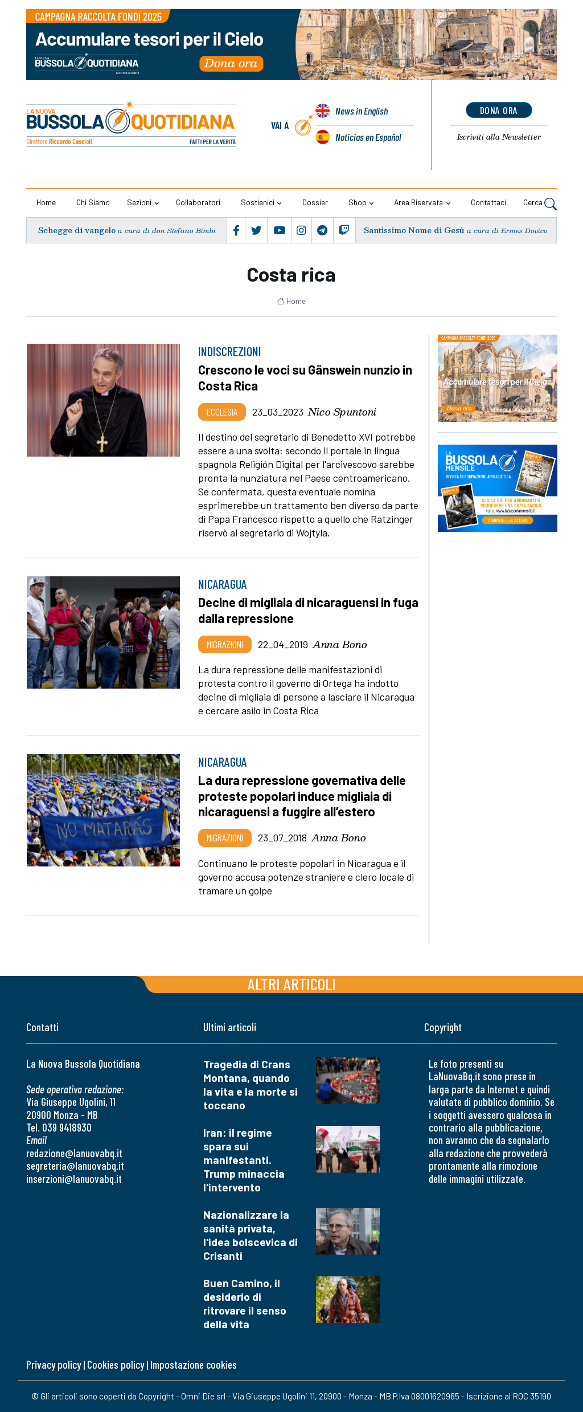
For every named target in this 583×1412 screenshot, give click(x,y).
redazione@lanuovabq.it (74, 1152)
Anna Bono (340, 644)
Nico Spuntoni (342, 411)
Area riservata (418, 202)
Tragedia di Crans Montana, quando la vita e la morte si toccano (250, 1084)
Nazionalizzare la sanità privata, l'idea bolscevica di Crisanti (250, 1235)
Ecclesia (222, 411)
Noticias (368, 137)
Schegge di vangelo (77, 230)
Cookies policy (115, 1364)
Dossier (315, 202)
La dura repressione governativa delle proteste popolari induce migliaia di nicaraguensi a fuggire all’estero (302, 795)
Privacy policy (53, 1364)
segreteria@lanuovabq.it (75, 1165)
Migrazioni (225, 644)
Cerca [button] (540, 203)
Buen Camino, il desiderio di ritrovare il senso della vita (244, 1303)
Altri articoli (292, 984)
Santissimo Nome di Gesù (414, 230)
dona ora (499, 110)
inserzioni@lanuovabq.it (74, 1178)
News (361, 110)
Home (46, 202)
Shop (357, 202)
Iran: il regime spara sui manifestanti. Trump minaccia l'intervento (244, 1160)
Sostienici (257, 202)
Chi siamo (93, 202)
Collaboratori (198, 202)
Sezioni (139, 202)
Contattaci (488, 202)
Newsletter (499, 137)
